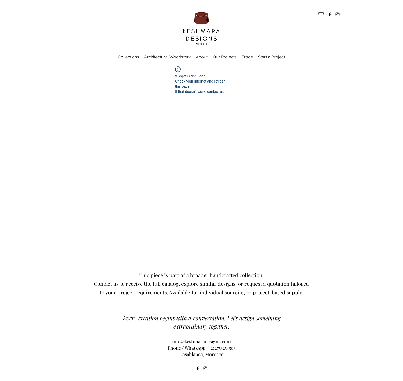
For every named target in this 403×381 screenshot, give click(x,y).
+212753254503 (222, 348)
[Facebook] (329, 14)
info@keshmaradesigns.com (201, 341)
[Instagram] (337, 14)
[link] (321, 14)
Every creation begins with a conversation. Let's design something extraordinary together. (201, 322)
